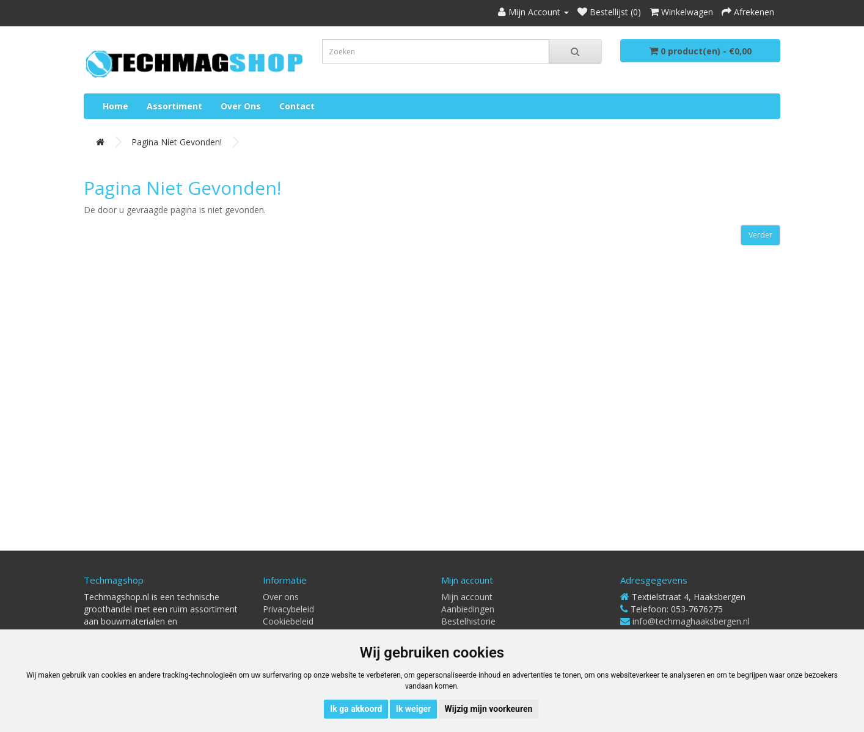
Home (115, 106)
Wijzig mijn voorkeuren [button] (489, 709)
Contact (297, 106)
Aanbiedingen (467, 609)
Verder (760, 235)
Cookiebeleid (288, 621)
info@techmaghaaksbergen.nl (691, 621)
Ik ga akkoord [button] (356, 709)
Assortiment (174, 106)
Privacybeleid (288, 609)
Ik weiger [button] (413, 709)
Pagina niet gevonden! (176, 142)
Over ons (241, 106)
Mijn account (466, 597)
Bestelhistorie (468, 621)
